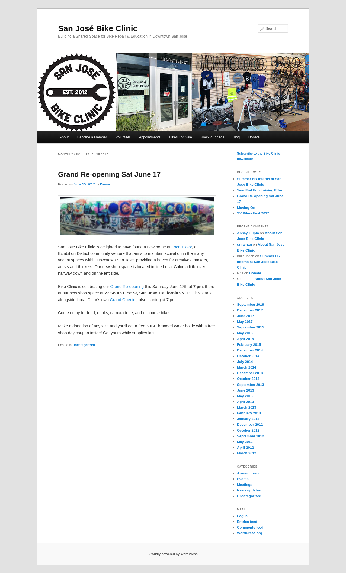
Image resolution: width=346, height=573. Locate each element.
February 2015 (249, 345)
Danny (105, 184)
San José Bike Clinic (97, 28)
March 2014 (246, 367)
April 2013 (245, 402)
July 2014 (245, 362)
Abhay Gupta (248, 233)
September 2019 (250, 304)
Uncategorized (83, 345)
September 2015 (250, 327)
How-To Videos (212, 137)
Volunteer (123, 137)
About (64, 137)
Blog (236, 137)
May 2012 (245, 442)
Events (243, 479)
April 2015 (245, 339)
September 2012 (250, 436)
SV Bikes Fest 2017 (253, 213)
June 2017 (245, 316)
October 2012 (248, 430)
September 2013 (250, 385)
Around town (248, 473)
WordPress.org (249, 533)
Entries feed (247, 522)
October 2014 (248, 356)
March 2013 (246, 407)
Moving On (246, 208)
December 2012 (250, 424)
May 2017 (245, 322)
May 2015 (245, 333)
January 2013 (248, 419)
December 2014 (250, 350)
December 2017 (250, 310)
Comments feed (250, 527)
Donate (254, 137)
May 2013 (245, 396)
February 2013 (249, 413)
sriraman (244, 244)
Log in (242, 516)
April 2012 (245, 447)
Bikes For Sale (180, 137)
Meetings (244, 485)
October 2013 (248, 379)
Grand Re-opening (127, 286)
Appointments (150, 137)
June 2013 (245, 390)
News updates (249, 490)
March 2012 (246, 453)
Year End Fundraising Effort (260, 190)
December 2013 (250, 373)
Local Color (182, 247)
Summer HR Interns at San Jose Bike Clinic (258, 261)
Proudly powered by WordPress (172, 554)
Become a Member (92, 137)
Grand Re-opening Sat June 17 (109, 174)
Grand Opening (124, 299)
